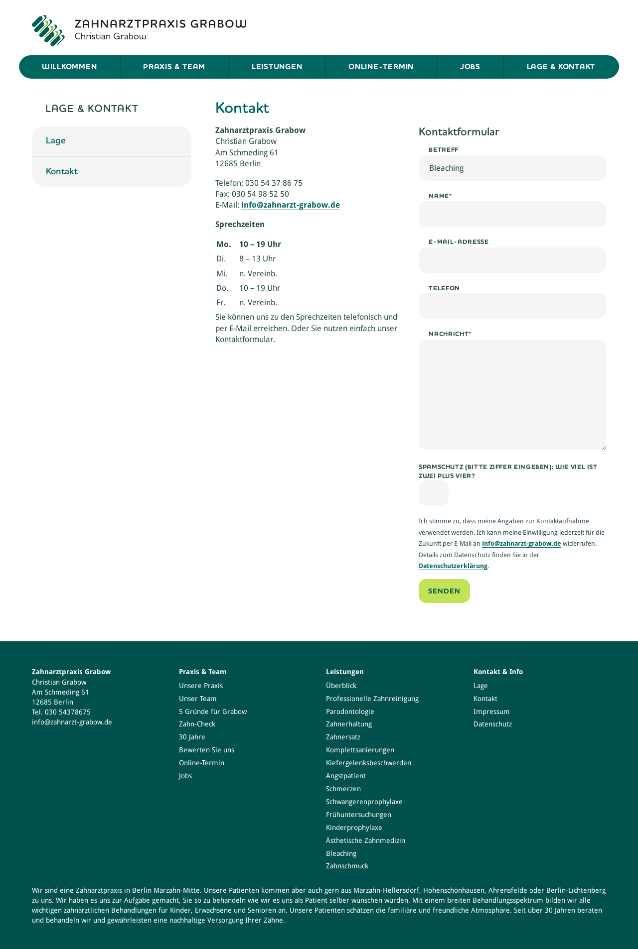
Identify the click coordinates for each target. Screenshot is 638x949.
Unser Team (198, 699)
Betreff (443, 149)
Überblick (341, 686)
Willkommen (69, 67)
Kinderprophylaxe (354, 827)
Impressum (492, 711)
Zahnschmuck (347, 866)
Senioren (262, 910)
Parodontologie (350, 711)
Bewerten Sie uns (206, 750)
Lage (56, 140)
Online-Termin (381, 67)
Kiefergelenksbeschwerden (368, 763)
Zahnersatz (343, 737)
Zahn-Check (197, 724)
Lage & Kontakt (561, 67)
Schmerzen (343, 789)
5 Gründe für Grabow (213, 711)
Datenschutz (493, 724)
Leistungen (277, 67)
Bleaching (341, 853)
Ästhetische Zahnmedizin (365, 840)
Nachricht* (450, 334)
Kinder (180, 910)
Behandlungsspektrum (508, 900)
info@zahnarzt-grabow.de (290, 205)
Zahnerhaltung (349, 724)
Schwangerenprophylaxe (364, 802)
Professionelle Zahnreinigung (372, 699)
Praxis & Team (174, 67)
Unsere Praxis (201, 686)
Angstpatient (346, 776)
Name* (440, 196)
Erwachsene (213, 910)
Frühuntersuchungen (358, 815)
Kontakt (62, 171)
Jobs (470, 67)
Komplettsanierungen (360, 750)
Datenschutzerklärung (453, 566)
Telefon (444, 288)
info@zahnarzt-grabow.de (521, 543)
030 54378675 (68, 712)
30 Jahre (192, 737)
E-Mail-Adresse (458, 241)
